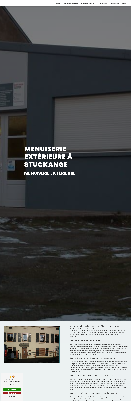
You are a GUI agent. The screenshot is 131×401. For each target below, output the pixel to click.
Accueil (58, 3)
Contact (124, 3)
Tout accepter (12, 389)
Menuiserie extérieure (88, 3)
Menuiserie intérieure (71, 3)
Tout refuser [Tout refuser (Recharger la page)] (12, 393)
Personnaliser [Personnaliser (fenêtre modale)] (12, 396)
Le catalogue (114, 3)
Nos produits (102, 3)
